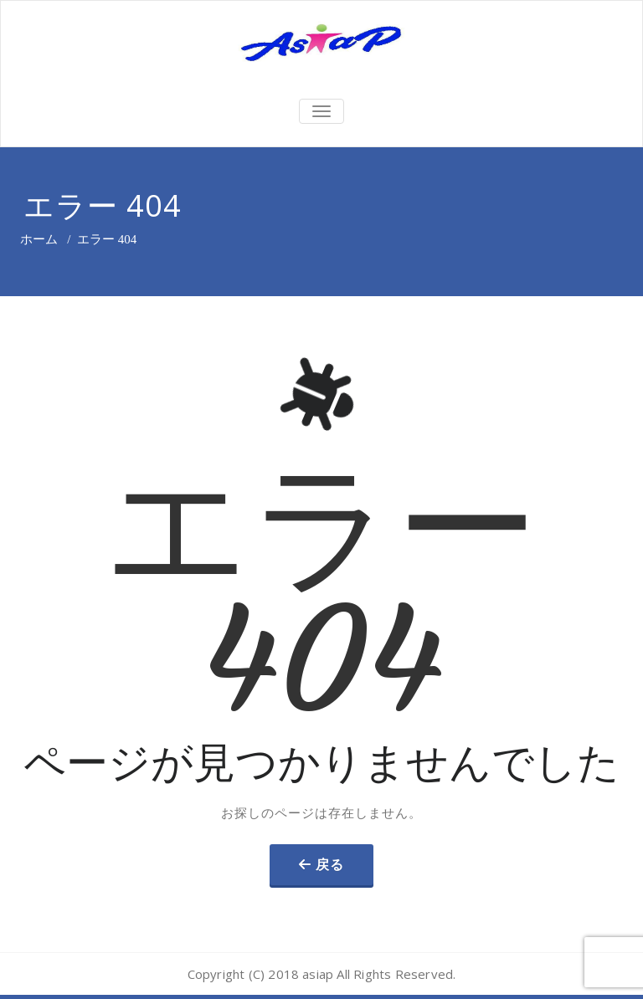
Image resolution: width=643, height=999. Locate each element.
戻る (330, 865)
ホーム (39, 239)
